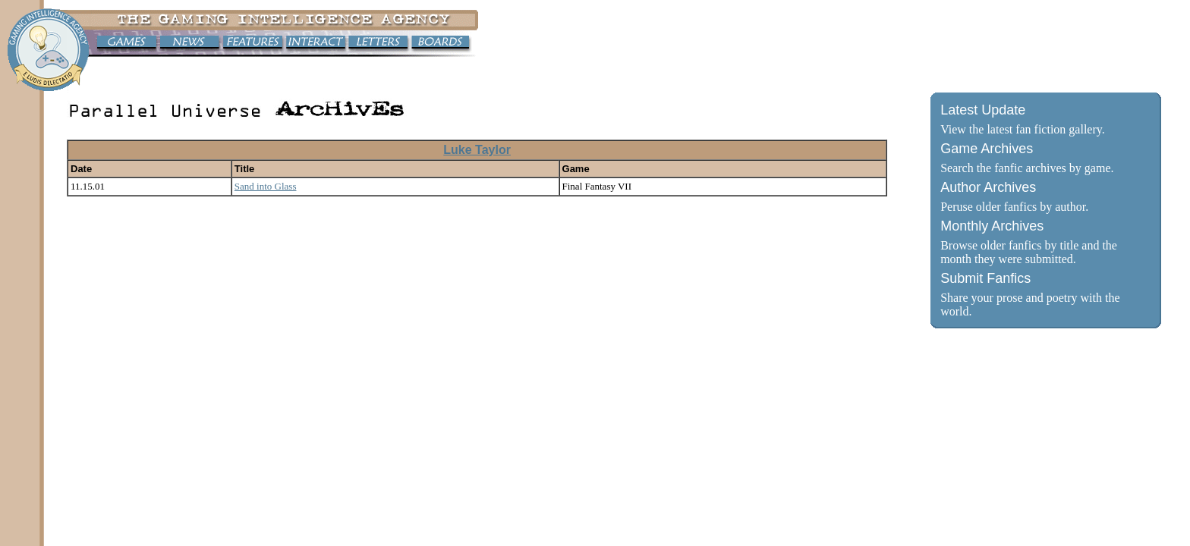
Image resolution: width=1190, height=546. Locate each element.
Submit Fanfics (985, 278)
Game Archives (986, 148)
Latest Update (982, 110)
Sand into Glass (266, 186)
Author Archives (988, 187)
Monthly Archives (992, 226)
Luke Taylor (477, 149)
